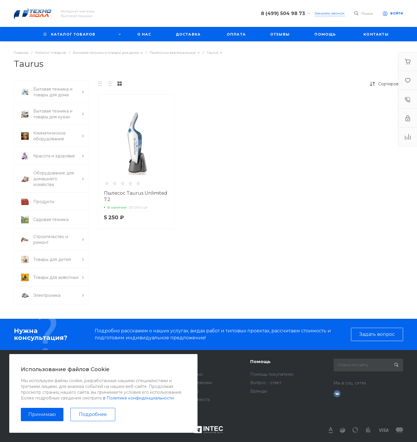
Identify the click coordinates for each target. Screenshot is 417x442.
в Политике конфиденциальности (138, 398)
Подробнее (93, 414)
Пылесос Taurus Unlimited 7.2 (135, 196)
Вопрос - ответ (265, 382)
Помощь (260, 361)
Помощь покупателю (272, 374)
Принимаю (42, 414)
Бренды (258, 391)
